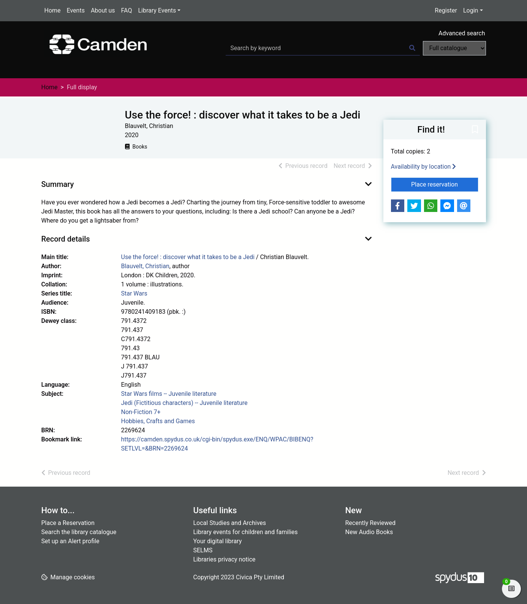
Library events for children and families (245, 532)
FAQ (126, 10)
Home (52, 10)
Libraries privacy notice (224, 559)
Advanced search (461, 33)
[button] (475, 130)
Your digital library (217, 541)
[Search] (412, 48)
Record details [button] (65, 238)
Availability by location (423, 166)
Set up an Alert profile (70, 541)
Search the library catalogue (79, 532)
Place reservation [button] (444, 184)
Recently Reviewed (370, 523)
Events (76, 10)
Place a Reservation (68, 523)
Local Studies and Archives (229, 523)
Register (446, 10)
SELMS (203, 550)
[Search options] (454, 48)
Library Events (157, 10)
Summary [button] (57, 184)
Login (470, 10)
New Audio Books (369, 532)
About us (103, 10)
